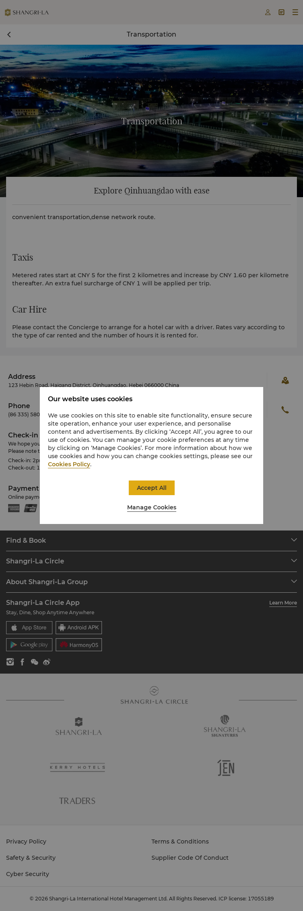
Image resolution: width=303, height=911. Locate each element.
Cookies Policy (69, 464)
